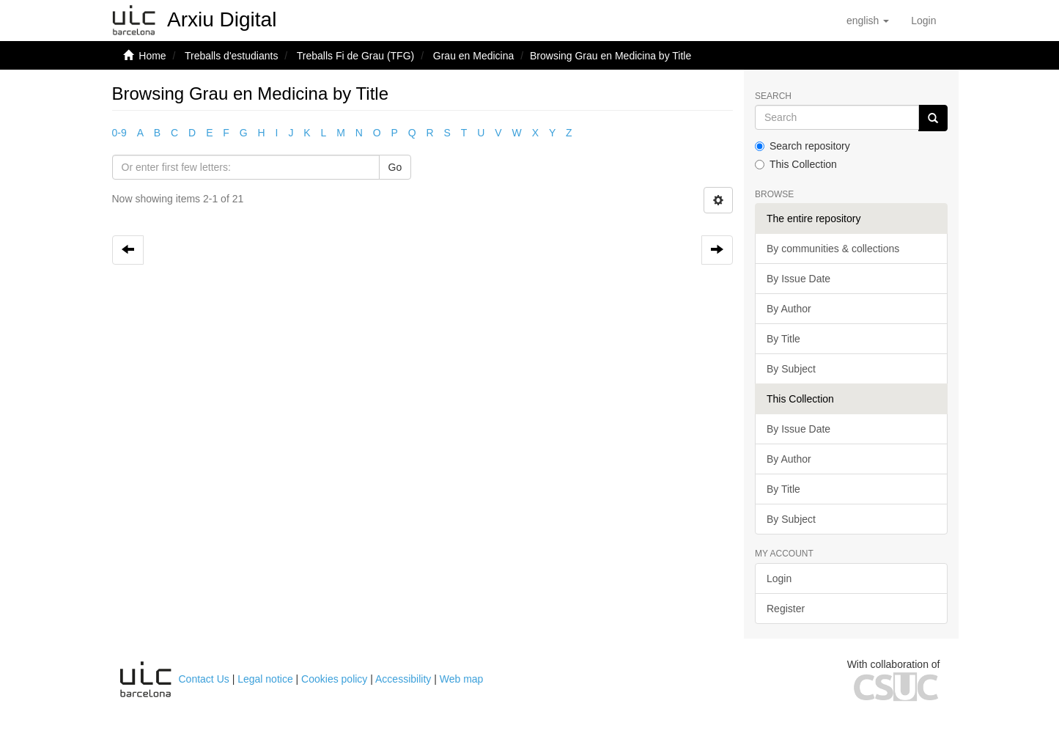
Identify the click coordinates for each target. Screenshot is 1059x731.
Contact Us (204, 679)
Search (773, 96)
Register (786, 608)
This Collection (796, 164)
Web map (462, 679)
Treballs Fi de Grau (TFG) (356, 56)
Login (779, 578)
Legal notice (265, 679)
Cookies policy (334, 679)
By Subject (791, 369)
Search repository (802, 146)
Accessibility (403, 679)
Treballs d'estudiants (231, 56)
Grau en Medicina (473, 56)
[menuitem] (923, 20)
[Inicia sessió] (923, 20)
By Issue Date (798, 278)
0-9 (119, 133)
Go (395, 167)
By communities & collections (833, 248)
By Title (783, 339)
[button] (867, 20)
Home (152, 56)
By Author (789, 309)
